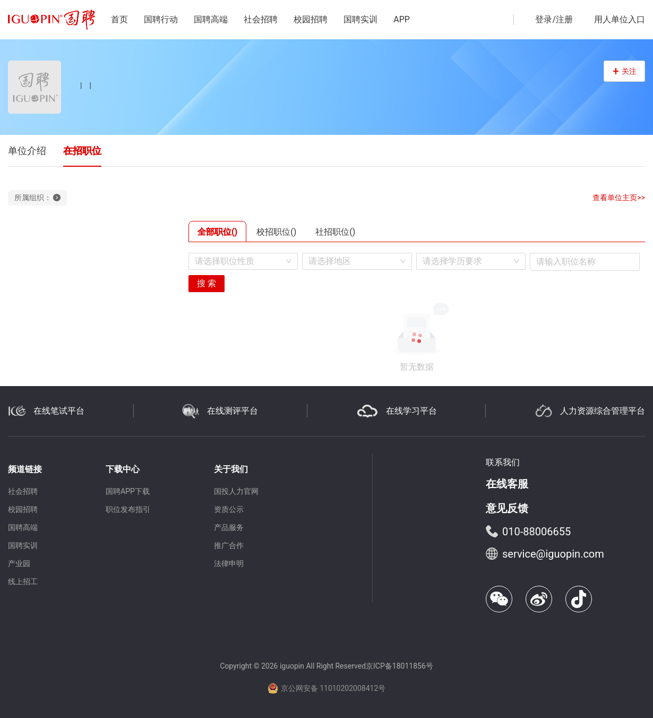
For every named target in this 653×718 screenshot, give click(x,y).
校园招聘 (311, 19)
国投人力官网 (236, 491)
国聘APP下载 (128, 491)
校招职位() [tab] (276, 232)
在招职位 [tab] (82, 150)
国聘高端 (211, 19)
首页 (119, 19)
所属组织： (37, 197)
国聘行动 (161, 19)
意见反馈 (507, 508)
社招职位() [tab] (335, 232)
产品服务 (229, 527)
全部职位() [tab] (217, 232)
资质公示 (229, 509)
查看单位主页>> (618, 197)
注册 (564, 19)
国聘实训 (360, 19)
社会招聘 (261, 19)
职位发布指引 (128, 509)
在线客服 (507, 483)
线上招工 (23, 581)
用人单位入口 (619, 19)
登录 (543, 19)
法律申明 (229, 563)
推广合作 (229, 545)
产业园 (19, 563)
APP (401, 19)
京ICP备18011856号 (399, 666)
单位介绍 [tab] (27, 150)
